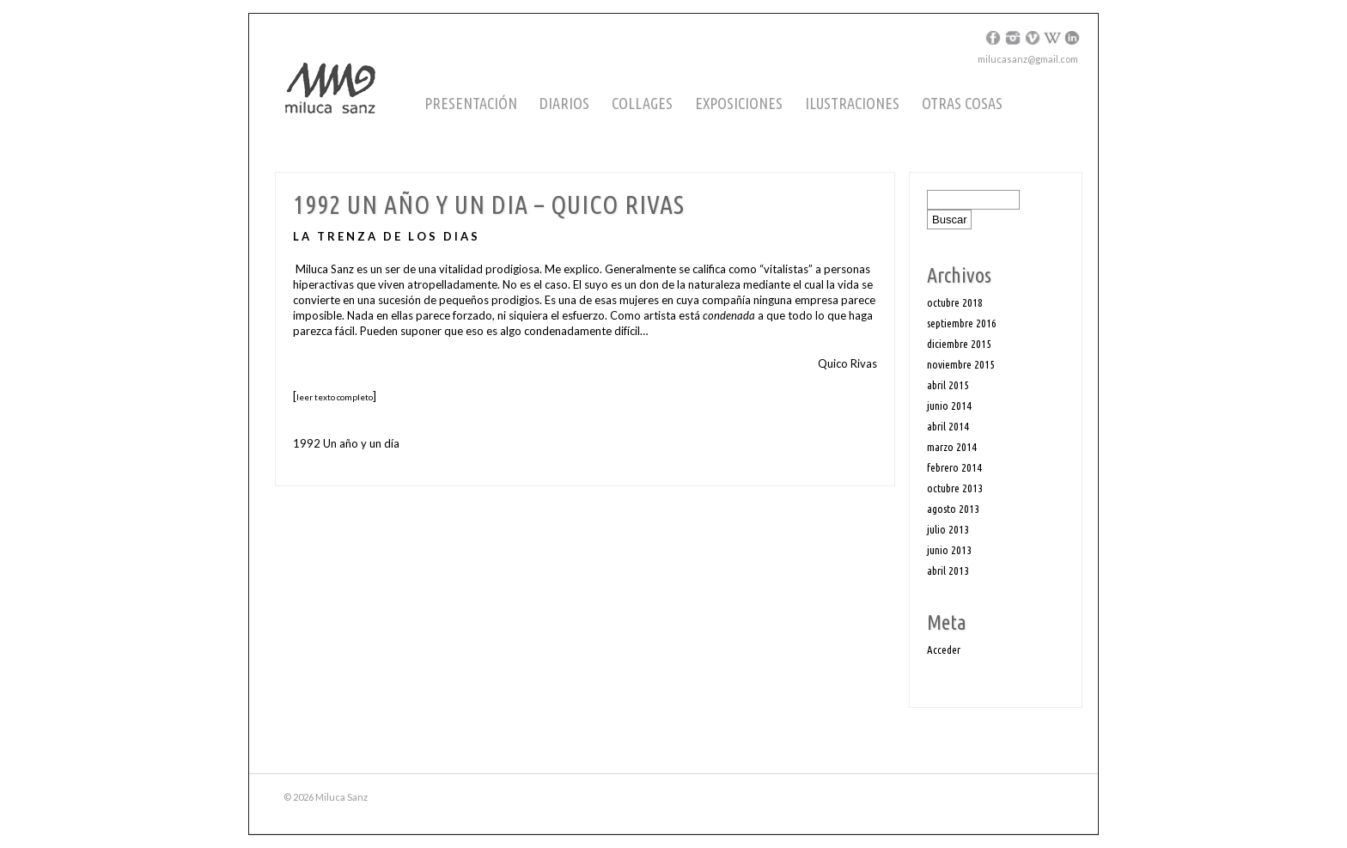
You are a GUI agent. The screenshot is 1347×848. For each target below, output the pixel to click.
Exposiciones (739, 103)
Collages (642, 103)
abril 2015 (948, 385)
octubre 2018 (955, 302)
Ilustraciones (852, 103)
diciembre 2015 (959, 344)
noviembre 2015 (961, 364)
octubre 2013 (955, 488)
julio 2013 (948, 529)
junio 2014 (949, 406)
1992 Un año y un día (346, 443)
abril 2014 (948, 426)
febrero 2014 (954, 467)
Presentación (470, 103)
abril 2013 (948, 570)
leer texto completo (334, 397)
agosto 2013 (953, 509)
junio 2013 (949, 550)
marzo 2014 (952, 447)
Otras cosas (962, 103)
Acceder (943, 650)
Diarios (564, 103)
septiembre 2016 (962, 323)
